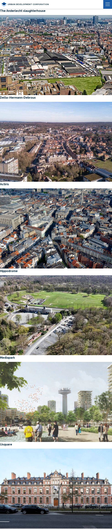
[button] (107, 4)
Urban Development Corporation (25, 4)
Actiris (4, 184)
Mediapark (7, 357)
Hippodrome (9, 271)
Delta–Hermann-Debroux (18, 97)
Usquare (6, 444)
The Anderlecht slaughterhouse (23, 11)
